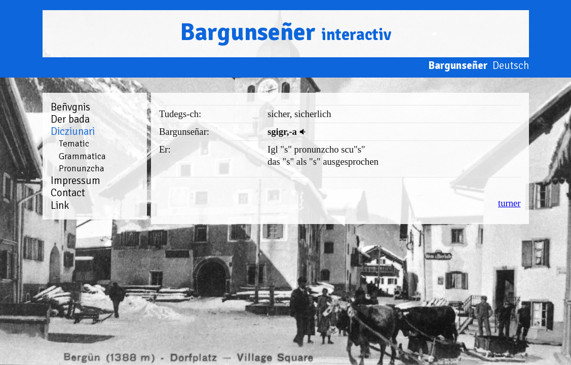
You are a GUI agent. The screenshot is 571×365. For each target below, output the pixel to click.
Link (60, 205)
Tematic (74, 143)
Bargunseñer (285, 32)
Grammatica (82, 156)
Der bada (70, 119)
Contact (68, 192)
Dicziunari (73, 131)
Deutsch (510, 65)
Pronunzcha (81, 168)
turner (509, 203)
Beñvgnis (70, 107)
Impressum (75, 180)
